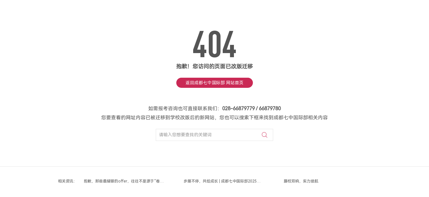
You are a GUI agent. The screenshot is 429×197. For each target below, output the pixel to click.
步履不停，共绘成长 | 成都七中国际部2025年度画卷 (224, 181)
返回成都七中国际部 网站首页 (214, 82)
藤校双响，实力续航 (301, 181)
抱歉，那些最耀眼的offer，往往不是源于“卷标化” (124, 181)
